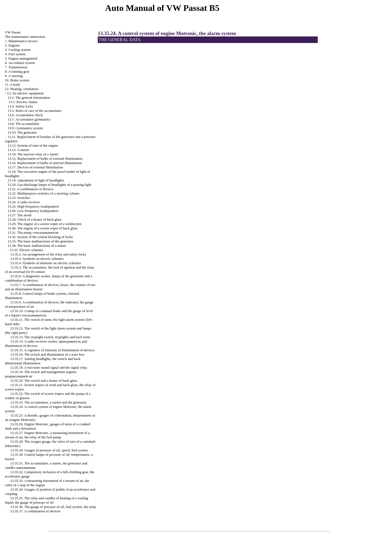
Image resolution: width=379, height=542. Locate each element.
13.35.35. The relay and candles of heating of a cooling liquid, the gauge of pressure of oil (46, 500)
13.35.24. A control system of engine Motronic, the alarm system (167, 33)
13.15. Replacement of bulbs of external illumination (45, 158)
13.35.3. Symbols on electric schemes (36, 259)
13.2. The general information (29, 98)
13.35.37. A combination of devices (35, 511)
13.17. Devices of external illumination (35, 167)
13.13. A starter (18, 150)
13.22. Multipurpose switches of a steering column (44, 193)
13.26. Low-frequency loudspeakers (33, 211)
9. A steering (14, 76)
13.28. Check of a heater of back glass (35, 219)
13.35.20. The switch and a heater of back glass (43, 380)
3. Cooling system (17, 50)
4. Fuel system (15, 54)
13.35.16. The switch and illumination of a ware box (47, 354)
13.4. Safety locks (20, 106)
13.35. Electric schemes (26, 250)
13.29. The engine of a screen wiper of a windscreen (45, 224)
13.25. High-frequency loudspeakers (33, 206)
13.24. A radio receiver (24, 202)
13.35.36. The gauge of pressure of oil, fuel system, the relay (53, 507)
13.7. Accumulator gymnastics (29, 119)
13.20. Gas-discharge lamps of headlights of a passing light (49, 185)
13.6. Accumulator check (25, 115)
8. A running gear (17, 71)
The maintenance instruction (25, 37)
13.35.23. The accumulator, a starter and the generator (48, 402)
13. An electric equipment (25, 93)
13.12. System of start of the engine (33, 145)
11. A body (12, 84)
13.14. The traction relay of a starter (33, 154)
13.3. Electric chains (22, 102)
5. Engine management (21, 58)
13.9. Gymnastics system (25, 128)
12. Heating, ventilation (21, 89)
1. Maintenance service (21, 41)
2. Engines (12, 45)
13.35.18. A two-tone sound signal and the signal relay (48, 367)
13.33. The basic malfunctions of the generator (41, 241)
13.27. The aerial (20, 215)
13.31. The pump (33, 232)
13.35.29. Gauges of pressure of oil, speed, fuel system (49, 450)
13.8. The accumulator (23, 124)
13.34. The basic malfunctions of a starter (37, 246)
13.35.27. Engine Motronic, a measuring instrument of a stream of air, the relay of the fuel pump (47, 435)
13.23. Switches (19, 198)
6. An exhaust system (20, 63)
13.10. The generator (22, 132)
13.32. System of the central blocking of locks (40, 237)
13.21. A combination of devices (30, 189)
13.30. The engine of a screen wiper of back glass (43, 228)
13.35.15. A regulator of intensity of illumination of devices (52, 350)
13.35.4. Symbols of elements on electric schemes (45, 263)
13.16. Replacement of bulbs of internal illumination (45, 163)
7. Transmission (16, 67)
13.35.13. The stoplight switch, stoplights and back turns (50, 337)
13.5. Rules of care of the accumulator (35, 111)
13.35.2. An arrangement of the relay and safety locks (48, 254)
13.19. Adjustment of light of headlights (36, 180)
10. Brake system (17, 80)
